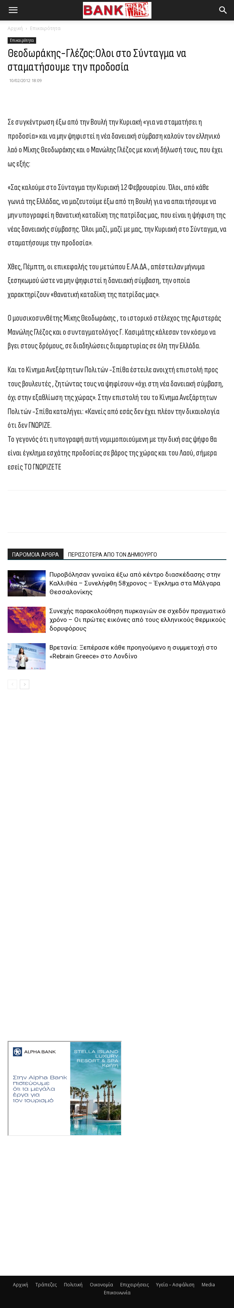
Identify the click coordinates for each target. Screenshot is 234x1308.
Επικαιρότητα (45, 28)
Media (208, 1284)
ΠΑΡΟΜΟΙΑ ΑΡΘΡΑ (35, 555)
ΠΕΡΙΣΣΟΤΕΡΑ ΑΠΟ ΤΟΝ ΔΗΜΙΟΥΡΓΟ (112, 555)
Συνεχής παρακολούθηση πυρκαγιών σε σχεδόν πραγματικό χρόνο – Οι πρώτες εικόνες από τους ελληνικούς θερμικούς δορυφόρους (137, 619)
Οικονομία (101, 1284)
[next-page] (24, 684)
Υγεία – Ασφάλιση (175, 1284)
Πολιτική (73, 1284)
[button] (13, 10)
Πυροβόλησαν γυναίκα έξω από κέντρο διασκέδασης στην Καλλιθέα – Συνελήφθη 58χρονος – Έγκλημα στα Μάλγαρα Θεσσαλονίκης (134, 583)
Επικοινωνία (117, 1292)
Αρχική (15, 28)
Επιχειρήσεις (134, 1284)
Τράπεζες (46, 1284)
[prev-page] (12, 684)
